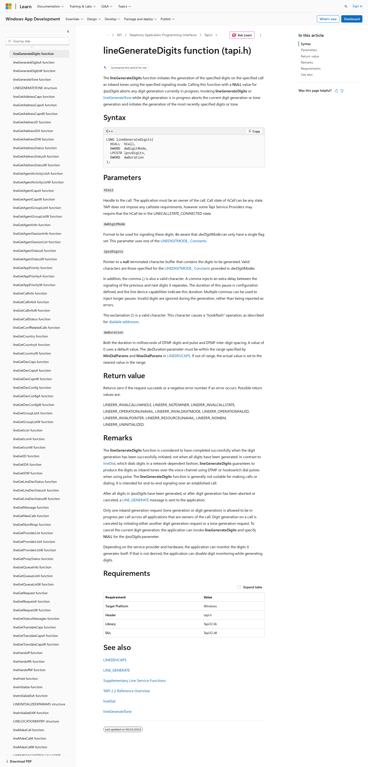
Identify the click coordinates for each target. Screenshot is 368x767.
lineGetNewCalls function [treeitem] (31, 516)
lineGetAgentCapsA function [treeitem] (33, 190)
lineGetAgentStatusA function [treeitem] (34, 250)
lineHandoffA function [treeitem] (29, 661)
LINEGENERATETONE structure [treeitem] (35, 88)
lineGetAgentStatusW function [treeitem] (35, 259)
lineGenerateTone (117, 97)
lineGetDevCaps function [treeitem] (31, 361)
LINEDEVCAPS (178, 355)
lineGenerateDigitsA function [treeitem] (33, 62)
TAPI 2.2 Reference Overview (126, 690)
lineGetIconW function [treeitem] (29, 447)
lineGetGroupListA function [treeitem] (32, 413)
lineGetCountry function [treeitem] (30, 336)
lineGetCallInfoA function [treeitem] (31, 302)
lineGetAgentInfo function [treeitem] (31, 225)
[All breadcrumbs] (107, 35)
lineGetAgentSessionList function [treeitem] (37, 242)
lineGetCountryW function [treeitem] (32, 353)
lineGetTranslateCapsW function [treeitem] (36, 644)
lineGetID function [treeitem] (26, 456)
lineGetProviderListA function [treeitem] (34, 541)
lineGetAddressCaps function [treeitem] (34, 96)
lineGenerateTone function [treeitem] (32, 79)
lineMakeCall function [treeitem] (28, 730)
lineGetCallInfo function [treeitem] (30, 293)
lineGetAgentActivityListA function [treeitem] (38, 173)
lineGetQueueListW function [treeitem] (33, 584)
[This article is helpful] (336, 91)
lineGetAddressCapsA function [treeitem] (35, 105)
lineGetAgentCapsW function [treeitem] (34, 199)
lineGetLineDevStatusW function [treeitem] (36, 498)
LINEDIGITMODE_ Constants (183, 240)
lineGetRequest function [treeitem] (30, 593)
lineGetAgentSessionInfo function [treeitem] (37, 233)
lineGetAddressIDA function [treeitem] (33, 130)
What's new (328, 19)
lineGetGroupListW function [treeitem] (33, 421)
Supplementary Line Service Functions (134, 680)
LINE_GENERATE (135, 499)
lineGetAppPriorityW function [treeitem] (34, 285)
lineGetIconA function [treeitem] (29, 439)
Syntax (306, 44)
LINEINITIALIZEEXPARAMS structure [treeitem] (39, 704)
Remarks (307, 62)
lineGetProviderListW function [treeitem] (34, 550)
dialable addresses (124, 321)
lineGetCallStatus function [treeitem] (31, 319)
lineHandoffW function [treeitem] (29, 670)
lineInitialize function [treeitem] (27, 687)
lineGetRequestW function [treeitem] (32, 610)
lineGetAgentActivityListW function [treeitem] (38, 182)
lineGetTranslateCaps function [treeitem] (34, 627)
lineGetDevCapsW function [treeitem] (32, 379)
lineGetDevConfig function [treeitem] (32, 387)
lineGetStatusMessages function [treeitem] (36, 618)
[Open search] (346, 6)
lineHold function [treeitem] (25, 678)
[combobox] (37, 41)
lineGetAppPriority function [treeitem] (32, 267)
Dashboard (352, 19)
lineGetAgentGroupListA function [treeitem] (37, 207)
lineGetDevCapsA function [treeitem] (32, 370)
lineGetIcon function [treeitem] (27, 430)
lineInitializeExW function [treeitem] (31, 712)
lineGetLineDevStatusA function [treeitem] (36, 490)
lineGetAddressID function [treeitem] (32, 122)
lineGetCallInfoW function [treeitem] (31, 310)
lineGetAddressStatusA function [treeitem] (36, 156)
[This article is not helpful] (342, 91)
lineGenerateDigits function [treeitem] (33, 53)
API (119, 35)
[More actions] (261, 35)
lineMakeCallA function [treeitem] (29, 738)
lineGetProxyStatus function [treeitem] (33, 558)
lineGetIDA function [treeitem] (27, 464)
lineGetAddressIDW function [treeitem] (33, 139)
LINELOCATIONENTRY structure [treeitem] (36, 721)
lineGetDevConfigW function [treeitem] (33, 404)
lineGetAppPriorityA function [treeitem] (33, 276)
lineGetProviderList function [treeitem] (33, 533)
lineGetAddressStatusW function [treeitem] (36, 165)
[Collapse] (68, 31)
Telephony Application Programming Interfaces (163, 35)
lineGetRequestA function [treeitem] (31, 601)
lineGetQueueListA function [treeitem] (33, 576)
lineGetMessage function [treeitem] (31, 507)
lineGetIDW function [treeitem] (27, 473)
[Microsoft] (9, 6)
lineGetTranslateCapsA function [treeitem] (35, 635)
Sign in (357, 6)
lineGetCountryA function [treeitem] (31, 344)
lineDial (109, 463)
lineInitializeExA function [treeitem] (30, 695)
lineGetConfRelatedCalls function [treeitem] (36, 327)
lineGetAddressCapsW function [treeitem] (35, 113)
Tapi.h (208, 35)
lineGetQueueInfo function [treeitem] (32, 567)
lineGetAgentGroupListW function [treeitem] (37, 216)
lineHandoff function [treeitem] (27, 652)
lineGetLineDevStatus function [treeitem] (35, 481)
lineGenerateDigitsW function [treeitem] (34, 70)
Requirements (311, 68)
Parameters (309, 50)
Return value (310, 56)
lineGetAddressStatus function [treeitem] (35, 148)
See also (307, 74)
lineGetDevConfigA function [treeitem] (33, 396)
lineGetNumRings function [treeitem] (32, 524)
